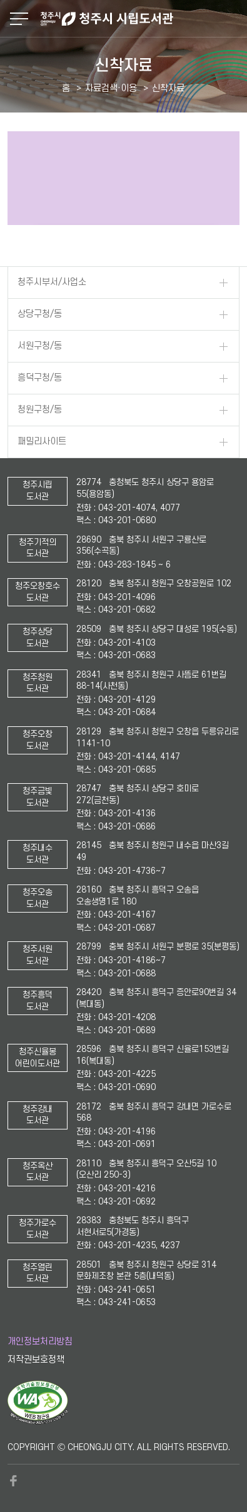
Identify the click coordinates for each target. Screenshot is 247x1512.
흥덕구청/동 (40, 378)
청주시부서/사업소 (52, 282)
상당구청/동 (40, 314)
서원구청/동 (40, 346)
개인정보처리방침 (40, 1341)
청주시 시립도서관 (142, 19)
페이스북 (14, 1480)
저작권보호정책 (36, 1359)
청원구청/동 (40, 409)
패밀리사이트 (42, 441)
